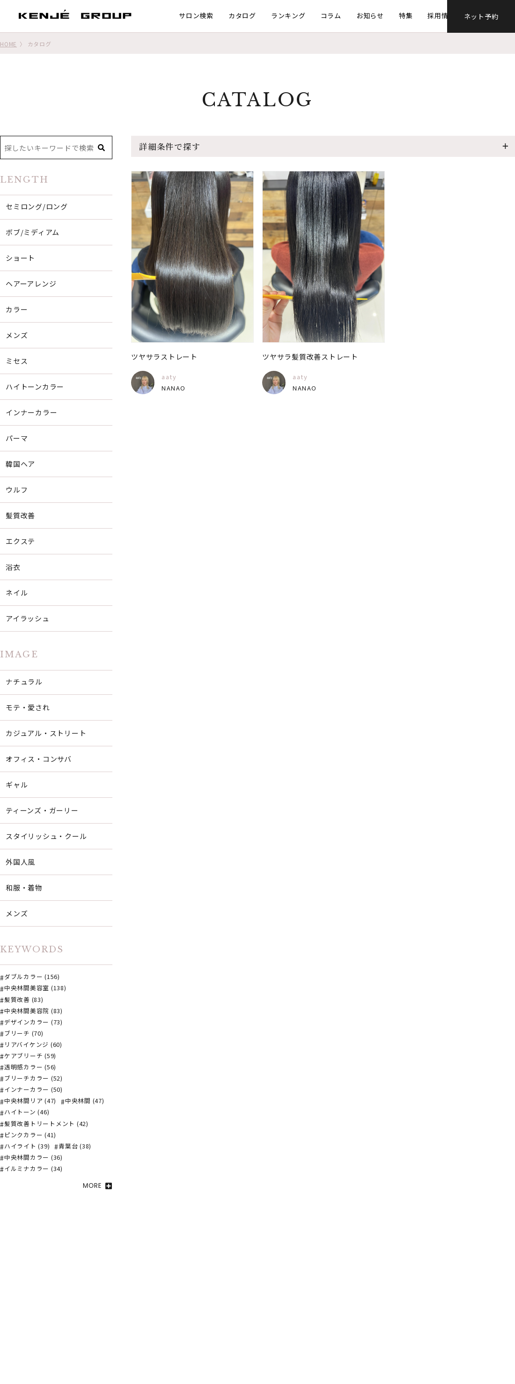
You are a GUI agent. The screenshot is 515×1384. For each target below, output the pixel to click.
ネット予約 (481, 16)
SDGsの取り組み (391, 1295)
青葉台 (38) (75, 1146)
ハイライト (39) (27, 1146)
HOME (8, 44)
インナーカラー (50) (33, 1090)
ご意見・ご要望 (210, 1346)
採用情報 (439, 15)
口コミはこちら (296, 1320)
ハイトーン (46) (27, 1112)
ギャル (17, 784)
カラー (17, 309)
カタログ (240, 15)
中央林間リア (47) (30, 1101)
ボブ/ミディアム (32, 232)
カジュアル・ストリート (46, 733)
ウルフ (17, 489)
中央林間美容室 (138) (35, 988)
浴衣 (13, 567)
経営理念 (378, 1320)
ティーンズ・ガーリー (42, 810)
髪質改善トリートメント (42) (46, 1124)
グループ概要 (385, 1308)
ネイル (17, 592)
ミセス (17, 361)
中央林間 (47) (84, 1101)
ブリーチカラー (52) (33, 1078)
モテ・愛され (28, 707)
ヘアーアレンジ (31, 283)
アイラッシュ (28, 618)
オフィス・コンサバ (39, 759)
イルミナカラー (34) (33, 1169)
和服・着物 (24, 887)
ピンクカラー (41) (30, 1135)
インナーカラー (31, 412)
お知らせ (368, 15)
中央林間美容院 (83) (33, 1011)
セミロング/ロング (37, 206)
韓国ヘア (20, 464)
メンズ (17, 335)
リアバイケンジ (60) (33, 1045)
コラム (328, 15)
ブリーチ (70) (24, 1034)
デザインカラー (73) (33, 1022)
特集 (404, 15)
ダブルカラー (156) (32, 977)
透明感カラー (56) (30, 1067)
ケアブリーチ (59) (30, 1056)
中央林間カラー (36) (33, 1158)
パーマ (17, 438)
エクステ (20, 541)
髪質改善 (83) (24, 1000)
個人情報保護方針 (392, 1346)
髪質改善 (20, 515)
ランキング (286, 15)
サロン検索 (194, 15)
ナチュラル (24, 681)
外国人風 (20, 862)
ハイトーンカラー (35, 386)
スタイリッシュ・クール (46, 836)
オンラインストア (299, 1333)
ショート (20, 258)
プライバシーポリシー (399, 1333)
